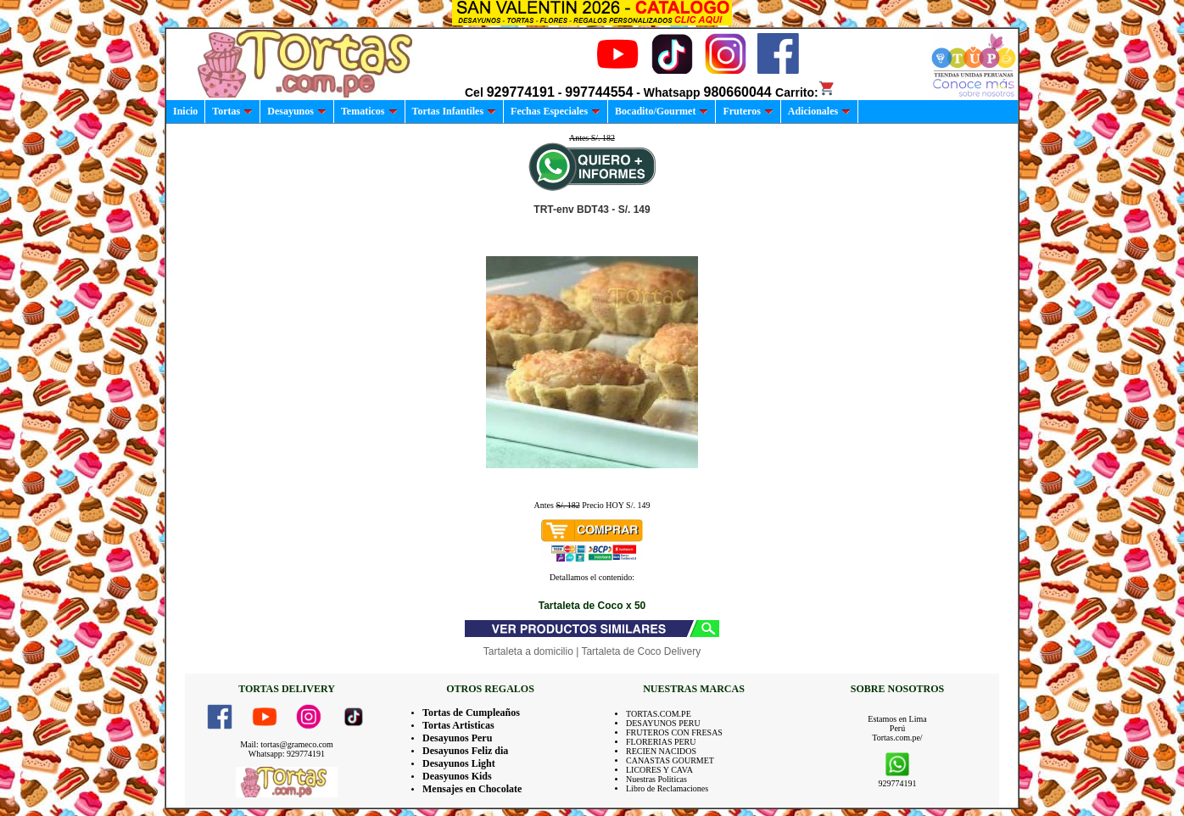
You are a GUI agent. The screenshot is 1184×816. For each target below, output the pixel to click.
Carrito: (805, 92)
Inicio (185, 111)
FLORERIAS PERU (661, 741)
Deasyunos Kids (457, 776)
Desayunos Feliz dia (465, 751)
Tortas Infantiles (454, 111)
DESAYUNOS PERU (663, 723)
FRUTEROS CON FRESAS (674, 732)
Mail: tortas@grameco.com (286, 744)
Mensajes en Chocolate (472, 789)
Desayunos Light (458, 763)
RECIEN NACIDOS (661, 751)
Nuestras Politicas (656, 779)
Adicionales (819, 111)
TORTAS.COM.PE (658, 713)
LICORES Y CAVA (659, 769)
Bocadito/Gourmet (661, 111)
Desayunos (297, 111)
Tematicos (369, 111)
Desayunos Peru (457, 738)
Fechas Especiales (555, 111)
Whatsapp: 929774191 (287, 753)
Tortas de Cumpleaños (471, 712)
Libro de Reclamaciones (667, 788)
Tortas (232, 111)
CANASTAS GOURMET (670, 760)
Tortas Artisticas (458, 725)
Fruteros (748, 111)
